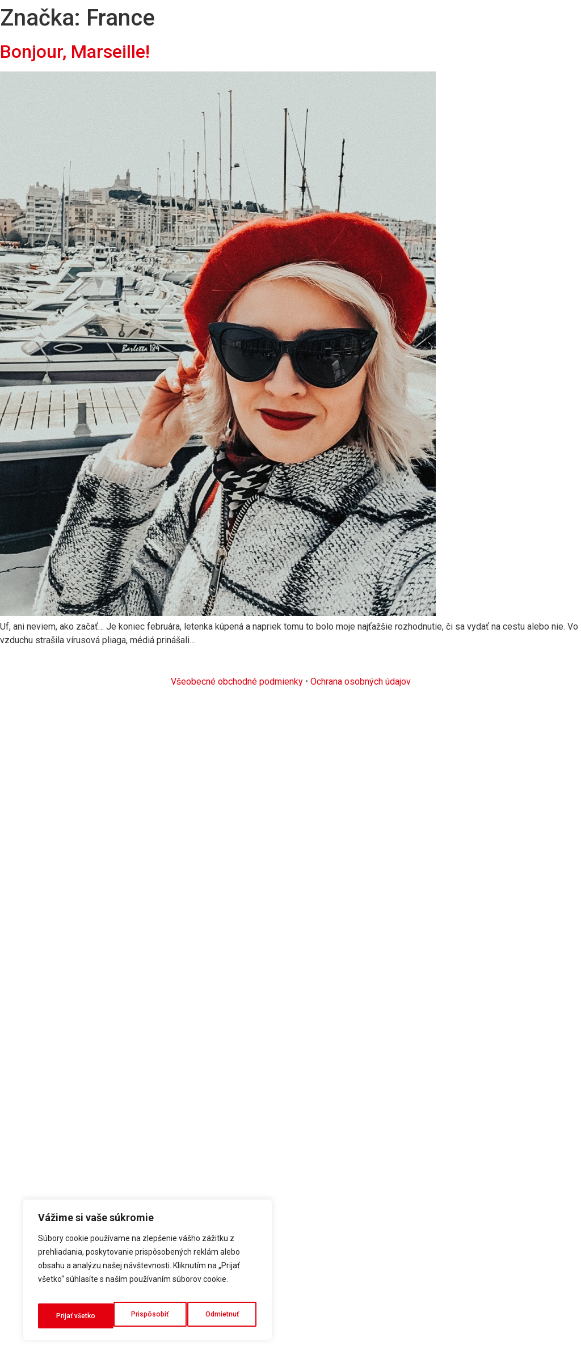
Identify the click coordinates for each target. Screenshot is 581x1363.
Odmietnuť (146, 1315)
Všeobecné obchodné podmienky (237, 681)
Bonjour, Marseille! (75, 51)
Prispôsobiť (74, 1315)
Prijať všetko (220, 1315)
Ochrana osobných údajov (360, 681)
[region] (147, 1274)
